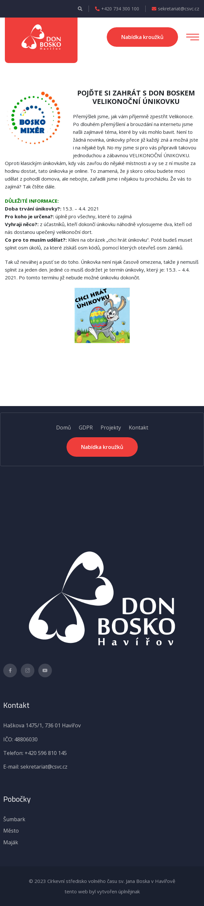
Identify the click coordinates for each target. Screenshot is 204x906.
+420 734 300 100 (117, 9)
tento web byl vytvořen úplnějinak (102, 891)
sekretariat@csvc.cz (175, 9)
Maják (10, 842)
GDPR (86, 427)
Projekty (111, 427)
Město (11, 830)
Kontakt (138, 427)
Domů (63, 427)
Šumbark (14, 819)
